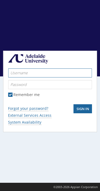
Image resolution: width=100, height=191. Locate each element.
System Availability (24, 122)
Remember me (26, 94)
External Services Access (29, 115)
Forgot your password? (28, 108)
